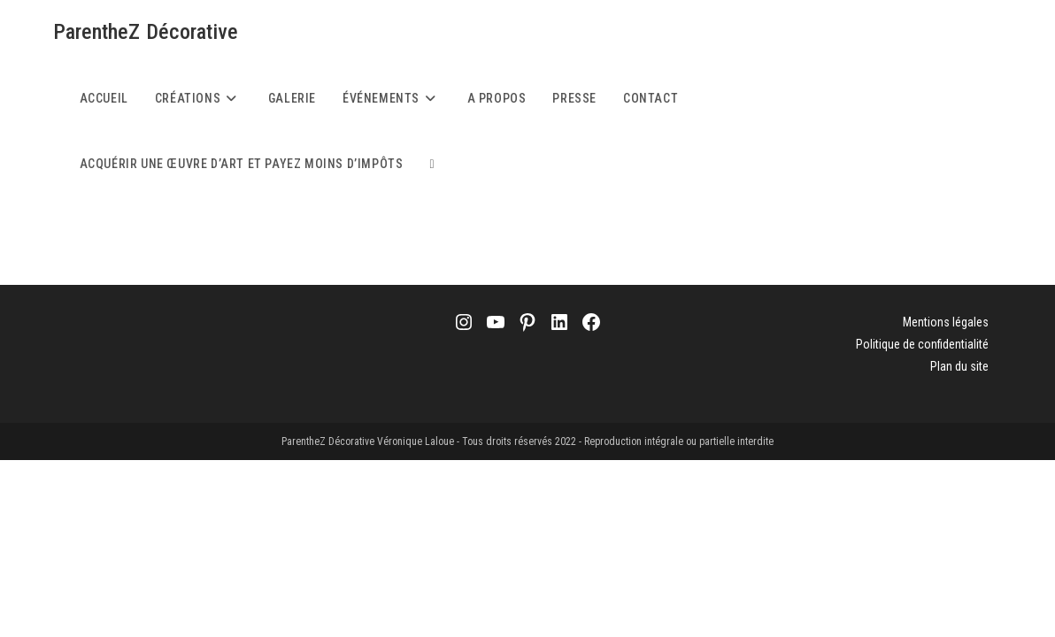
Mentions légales (946, 322)
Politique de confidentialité (922, 344)
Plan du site (959, 366)
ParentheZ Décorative (146, 31)
